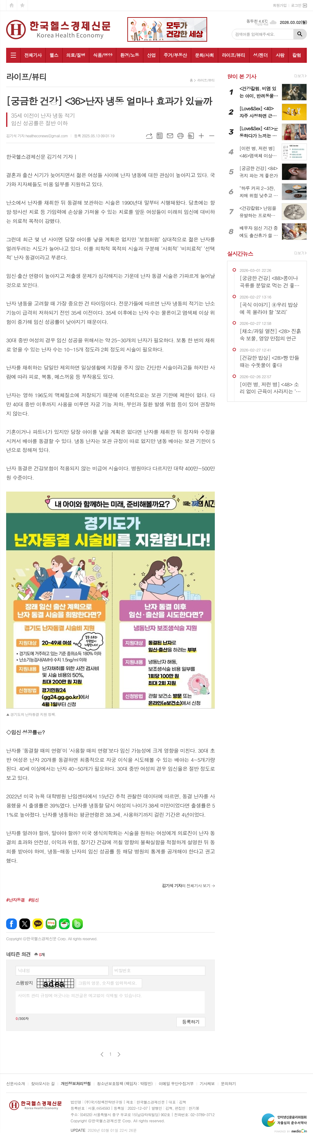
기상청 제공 (262, 24)
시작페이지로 (11, 5)
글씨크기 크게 (201, 136)
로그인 (296, 5)
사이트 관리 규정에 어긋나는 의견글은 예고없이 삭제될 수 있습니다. (80, 995)
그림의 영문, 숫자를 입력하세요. (107, 983)
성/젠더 (260, 55)
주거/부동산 (175, 55)
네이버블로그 (51, 923)
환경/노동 (129, 55)
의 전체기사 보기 (186, 885)
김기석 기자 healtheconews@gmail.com (37, 135)
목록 (159, 136)
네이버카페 (64, 923)
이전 (102, 1054)
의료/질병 (75, 55)
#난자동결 (15, 900)
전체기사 (32, 55)
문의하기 (228, 1084)
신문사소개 (15, 1084)
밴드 (77, 923)
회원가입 (280, 5)
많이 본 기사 (241, 76)
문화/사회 (204, 55)
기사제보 (207, 1084)
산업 (151, 55)
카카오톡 (38, 923)
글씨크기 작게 (212, 136)
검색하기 (300, 34)
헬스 (53, 55)
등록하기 (190, 1021)
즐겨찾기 (22, 5)
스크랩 (191, 136)
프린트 (180, 136)
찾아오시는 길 (43, 1084)
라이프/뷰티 (233, 55)
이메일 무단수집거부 (176, 1084)
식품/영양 (102, 55)
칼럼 (296, 55)
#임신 (33, 900)
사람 (280, 55)
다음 (118, 1054)
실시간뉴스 (240, 253)
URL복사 (149, 136)
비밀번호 (122, 970)
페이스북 (11, 923)
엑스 (24, 923)
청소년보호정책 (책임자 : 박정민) (125, 1084)
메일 (170, 136)
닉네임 (24, 970)
